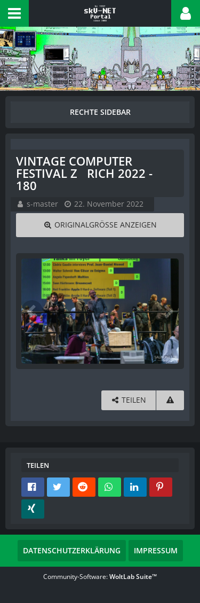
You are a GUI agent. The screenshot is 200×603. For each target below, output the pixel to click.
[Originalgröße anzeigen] (100, 225)
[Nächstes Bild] (168, 311)
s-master (42, 204)
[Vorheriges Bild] (32, 311)
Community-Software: (100, 576)
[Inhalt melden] (170, 400)
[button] (14, 13)
